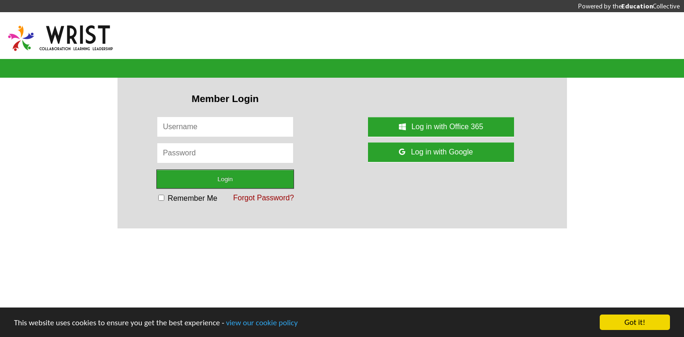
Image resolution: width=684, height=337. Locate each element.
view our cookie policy (262, 323)
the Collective (646, 6)
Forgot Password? (263, 198)
